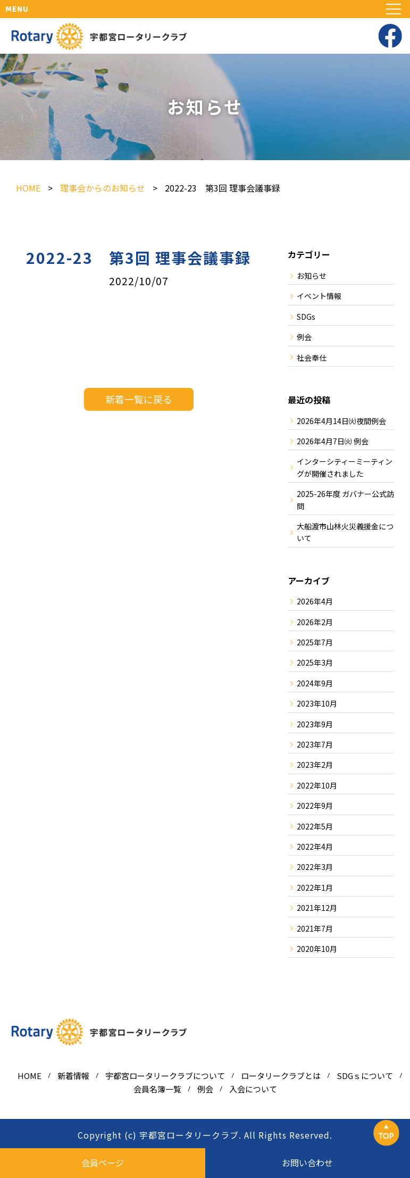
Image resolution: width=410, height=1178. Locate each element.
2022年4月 (315, 846)
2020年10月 (317, 948)
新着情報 (73, 1076)
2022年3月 (315, 866)
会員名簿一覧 (157, 1089)
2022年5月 (315, 826)
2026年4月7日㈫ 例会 (333, 441)
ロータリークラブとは (281, 1076)
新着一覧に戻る (138, 399)
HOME (29, 1076)
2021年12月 (317, 907)
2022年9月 (315, 805)
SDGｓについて (365, 1076)
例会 (304, 336)
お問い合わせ (307, 1162)
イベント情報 (319, 296)
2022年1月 (315, 887)
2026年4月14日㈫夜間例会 (341, 421)
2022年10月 (317, 785)
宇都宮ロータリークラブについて (165, 1076)
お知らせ (312, 275)
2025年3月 (315, 662)
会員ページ (102, 1162)
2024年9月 (315, 683)
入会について (253, 1089)
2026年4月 (315, 601)
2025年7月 (315, 642)
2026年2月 (315, 622)
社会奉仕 (312, 357)
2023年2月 (315, 764)
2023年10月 (317, 703)
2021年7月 (315, 928)
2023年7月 (315, 744)
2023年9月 (315, 724)
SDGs (306, 316)
